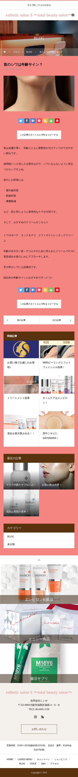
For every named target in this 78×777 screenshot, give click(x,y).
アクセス (54, 763)
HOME (10, 759)
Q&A (43, 763)
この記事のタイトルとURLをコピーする (39, 135)
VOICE (33, 763)
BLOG (19, 69)
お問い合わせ (39, 729)
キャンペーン (43, 759)
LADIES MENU (25, 759)
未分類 (11, 544)
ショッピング (60, 759)
